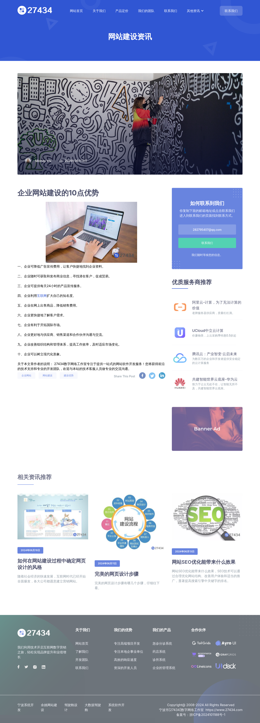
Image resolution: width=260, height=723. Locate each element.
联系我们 (170, 11)
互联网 (42, 296)
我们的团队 (146, 11)
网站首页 (76, 11)
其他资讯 (193, 11)
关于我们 (99, 11)
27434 (59, 364)
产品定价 (121, 11)
